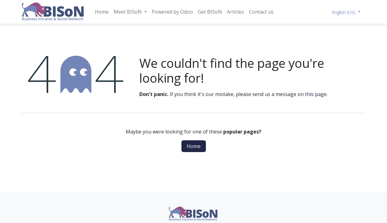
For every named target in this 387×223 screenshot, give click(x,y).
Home (194, 146)
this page (316, 94)
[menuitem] (101, 12)
